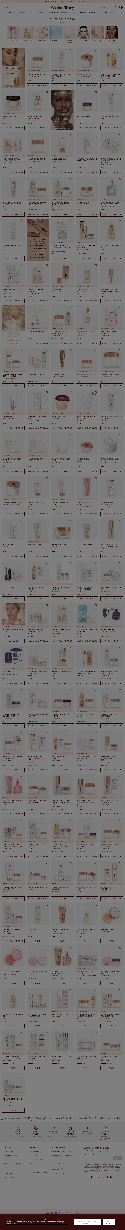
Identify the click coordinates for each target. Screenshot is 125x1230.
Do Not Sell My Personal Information (88, 1222)
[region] (62, 1222)
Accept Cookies (109, 1222)
